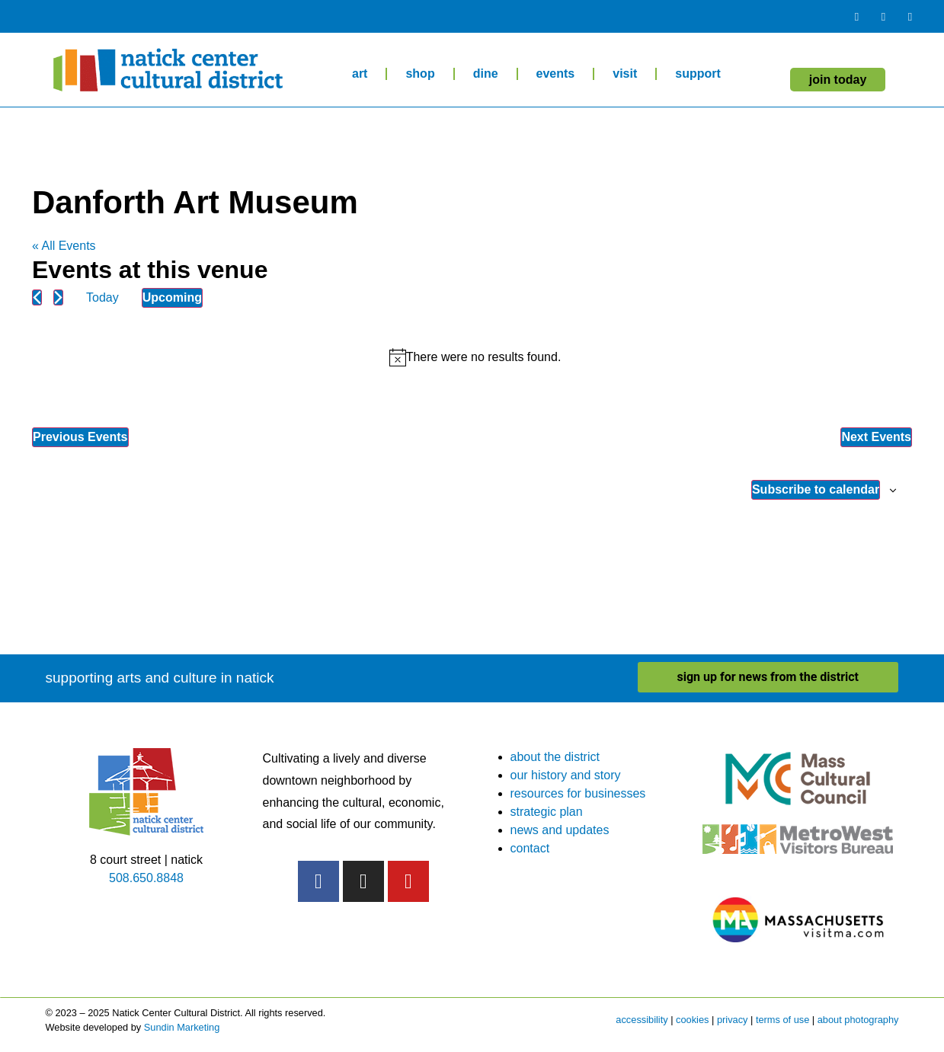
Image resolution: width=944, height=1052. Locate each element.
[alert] (475, 357)
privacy (732, 1019)
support (698, 73)
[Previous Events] (37, 297)
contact (530, 848)
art (359, 73)
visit (625, 73)
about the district (555, 756)
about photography (858, 1019)
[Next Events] (58, 297)
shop (419, 73)
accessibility (641, 1019)
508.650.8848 (146, 877)
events (555, 73)
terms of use (782, 1019)
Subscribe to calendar (815, 489)
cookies (692, 1019)
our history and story (565, 775)
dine (485, 73)
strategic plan (546, 811)
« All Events (64, 245)
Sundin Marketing (182, 1027)
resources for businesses (578, 793)
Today (102, 297)
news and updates (560, 829)
